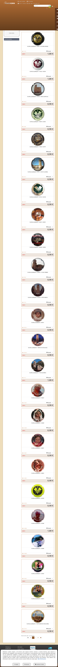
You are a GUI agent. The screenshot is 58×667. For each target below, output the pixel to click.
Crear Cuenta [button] (21, 649)
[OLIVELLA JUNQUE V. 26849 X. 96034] (37, 239)
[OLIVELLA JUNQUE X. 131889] (37, 516)
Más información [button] (42, 659)
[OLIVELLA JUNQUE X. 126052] (37, 465)
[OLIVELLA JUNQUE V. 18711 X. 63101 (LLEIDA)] (37, 164)
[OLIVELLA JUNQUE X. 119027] (37, 390)
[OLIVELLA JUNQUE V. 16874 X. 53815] (37, 114)
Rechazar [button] (26, 664)
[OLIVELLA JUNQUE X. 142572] (37, 591)
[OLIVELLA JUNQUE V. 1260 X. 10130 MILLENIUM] (37, 39)
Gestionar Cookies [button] (39, 664)
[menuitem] (21, 1)
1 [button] (33, 637)
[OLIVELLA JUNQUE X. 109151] (37, 315)
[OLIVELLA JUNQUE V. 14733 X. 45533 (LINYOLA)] (37, 89)
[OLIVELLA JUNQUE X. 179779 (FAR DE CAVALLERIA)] (37, 616)
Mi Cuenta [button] (20, 647)
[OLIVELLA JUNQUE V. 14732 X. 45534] (37, 64)
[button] (9, 2)
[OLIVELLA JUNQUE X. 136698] (37, 541)
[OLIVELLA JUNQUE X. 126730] (37, 490)
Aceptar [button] (16, 664)
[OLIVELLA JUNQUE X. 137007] (37, 566)
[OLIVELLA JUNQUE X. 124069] (37, 415)
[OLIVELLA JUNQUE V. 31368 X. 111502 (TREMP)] (37, 265)
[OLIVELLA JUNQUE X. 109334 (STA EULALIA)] (37, 340)
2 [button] (35, 637)
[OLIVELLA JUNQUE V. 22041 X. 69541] (37, 214)
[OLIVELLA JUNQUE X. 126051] (37, 440)
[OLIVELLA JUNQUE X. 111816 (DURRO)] (37, 365)
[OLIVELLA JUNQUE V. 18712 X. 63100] (37, 189)
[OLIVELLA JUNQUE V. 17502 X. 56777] (37, 139)
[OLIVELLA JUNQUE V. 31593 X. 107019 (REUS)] (37, 290)
